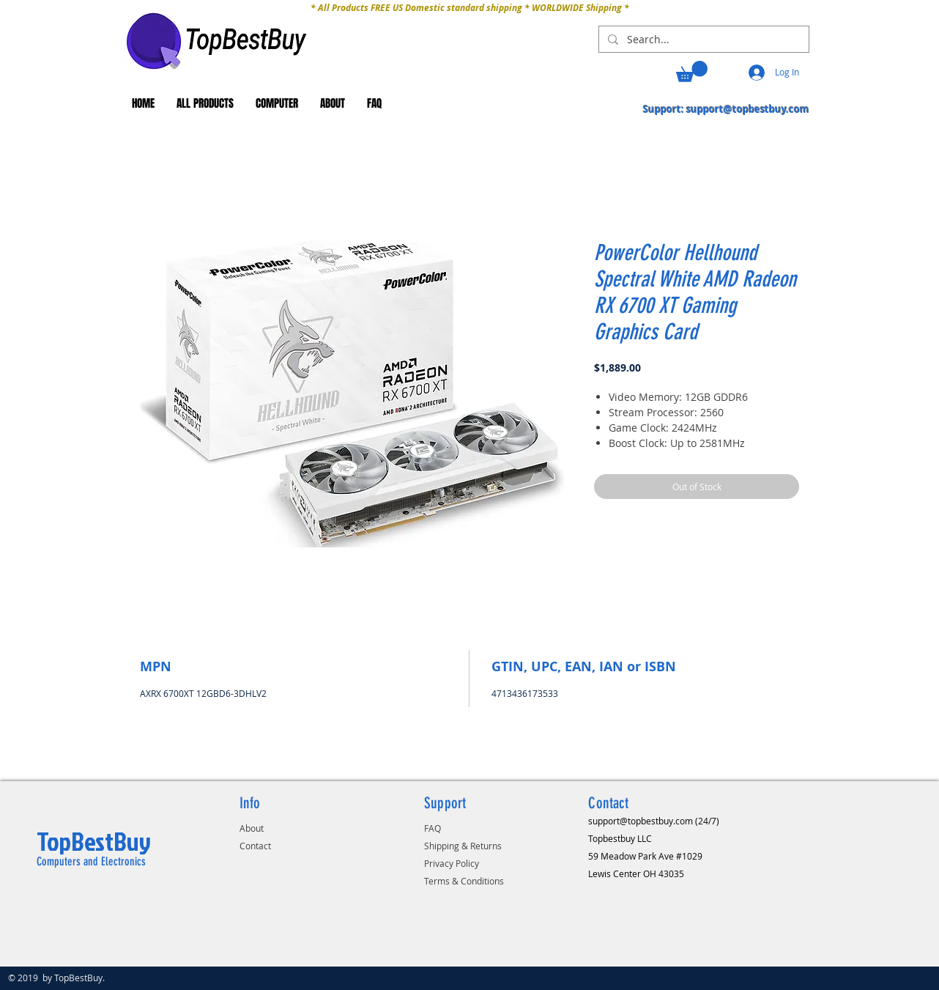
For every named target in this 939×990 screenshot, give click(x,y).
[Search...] (702, 39)
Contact (255, 846)
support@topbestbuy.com (747, 109)
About (252, 828)
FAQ (432, 828)
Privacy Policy (451, 863)
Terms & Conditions (464, 881)
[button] (692, 71)
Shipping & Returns (463, 846)
